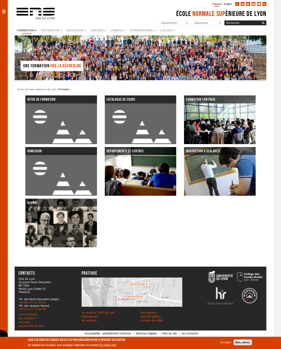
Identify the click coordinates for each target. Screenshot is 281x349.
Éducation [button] (75, 30)
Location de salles (151, 320)
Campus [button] (117, 30)
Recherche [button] (50, 30)
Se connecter (190, 333)
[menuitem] (216, 4)
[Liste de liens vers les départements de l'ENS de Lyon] (174, 23)
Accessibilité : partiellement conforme (108, 333)
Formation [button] (25, 30)
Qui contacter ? (28, 318)
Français (217, 4)
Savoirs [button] (97, 30)
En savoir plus (107, 344)
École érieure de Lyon (221, 13)
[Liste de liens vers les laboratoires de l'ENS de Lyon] (207, 23)
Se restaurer (89, 320)
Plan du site (169, 333)
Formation (64, 89)
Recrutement (148, 312)
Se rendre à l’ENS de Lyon (98, 312)
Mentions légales (146, 333)
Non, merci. (242, 342)
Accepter (226, 342)
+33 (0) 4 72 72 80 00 (32, 309)
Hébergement (90, 316)
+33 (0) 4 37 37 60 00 (32, 302)
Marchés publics (150, 316)
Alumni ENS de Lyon (31, 326)
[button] (4, 11)
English (228, 4)
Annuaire (24, 322)
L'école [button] (166, 30)
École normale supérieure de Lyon (37, 89)
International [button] (142, 30)
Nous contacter (28, 314)
